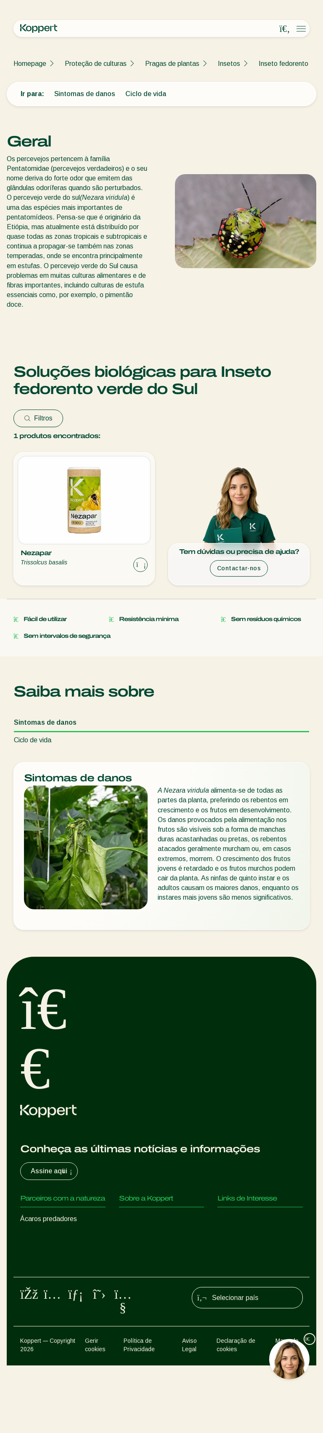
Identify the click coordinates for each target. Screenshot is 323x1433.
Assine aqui (52, 1171)
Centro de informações (152, 1235)
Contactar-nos (239, 568)
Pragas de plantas (172, 63)
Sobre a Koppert (144, 1218)
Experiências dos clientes (254, 1218)
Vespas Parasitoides (51, 1252)
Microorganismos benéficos (60, 1285)
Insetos (229, 63)
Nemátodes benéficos (53, 1269)
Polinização (37, 1319)
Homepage (29, 63)
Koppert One (236, 1235)
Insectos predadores (51, 1235)
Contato (131, 1252)
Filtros (38, 418)
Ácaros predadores (48, 1218)
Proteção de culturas (96, 63)
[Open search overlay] (284, 29)
